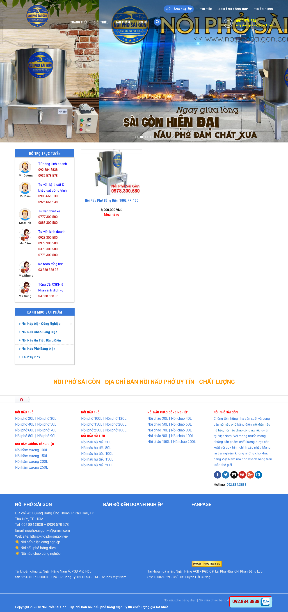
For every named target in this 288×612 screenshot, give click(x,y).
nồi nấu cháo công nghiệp (243, 430)
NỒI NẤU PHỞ (90, 412)
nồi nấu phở (228, 424)
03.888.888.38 (48, 270)
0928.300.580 (48, 238)
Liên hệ (142, 22)
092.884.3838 (48, 170)
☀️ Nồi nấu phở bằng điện (35, 548)
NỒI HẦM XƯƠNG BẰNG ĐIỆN (34, 443)
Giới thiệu (101, 22)
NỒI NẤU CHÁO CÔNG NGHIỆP (167, 412)
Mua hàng (111, 214)
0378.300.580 (48, 249)
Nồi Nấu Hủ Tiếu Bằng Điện (40, 340)
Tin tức (206, 9)
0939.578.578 (246, 20)
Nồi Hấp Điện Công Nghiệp (39, 323)
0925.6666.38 (48, 202)
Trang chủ (78, 22)
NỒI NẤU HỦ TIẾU (93, 435)
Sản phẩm (122, 22)
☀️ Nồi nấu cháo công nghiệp (38, 553)
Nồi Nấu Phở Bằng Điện (37, 349)
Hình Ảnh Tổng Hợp (233, 9)
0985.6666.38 (48, 196)
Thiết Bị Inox (29, 357)
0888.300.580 (48, 223)
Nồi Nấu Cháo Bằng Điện (38, 332)
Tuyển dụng (263, 9)
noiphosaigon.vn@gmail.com (254, 25)
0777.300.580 (48, 217)
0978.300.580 (48, 243)
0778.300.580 (48, 255)
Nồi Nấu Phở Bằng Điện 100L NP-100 (111, 200)
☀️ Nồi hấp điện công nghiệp (37, 542)
